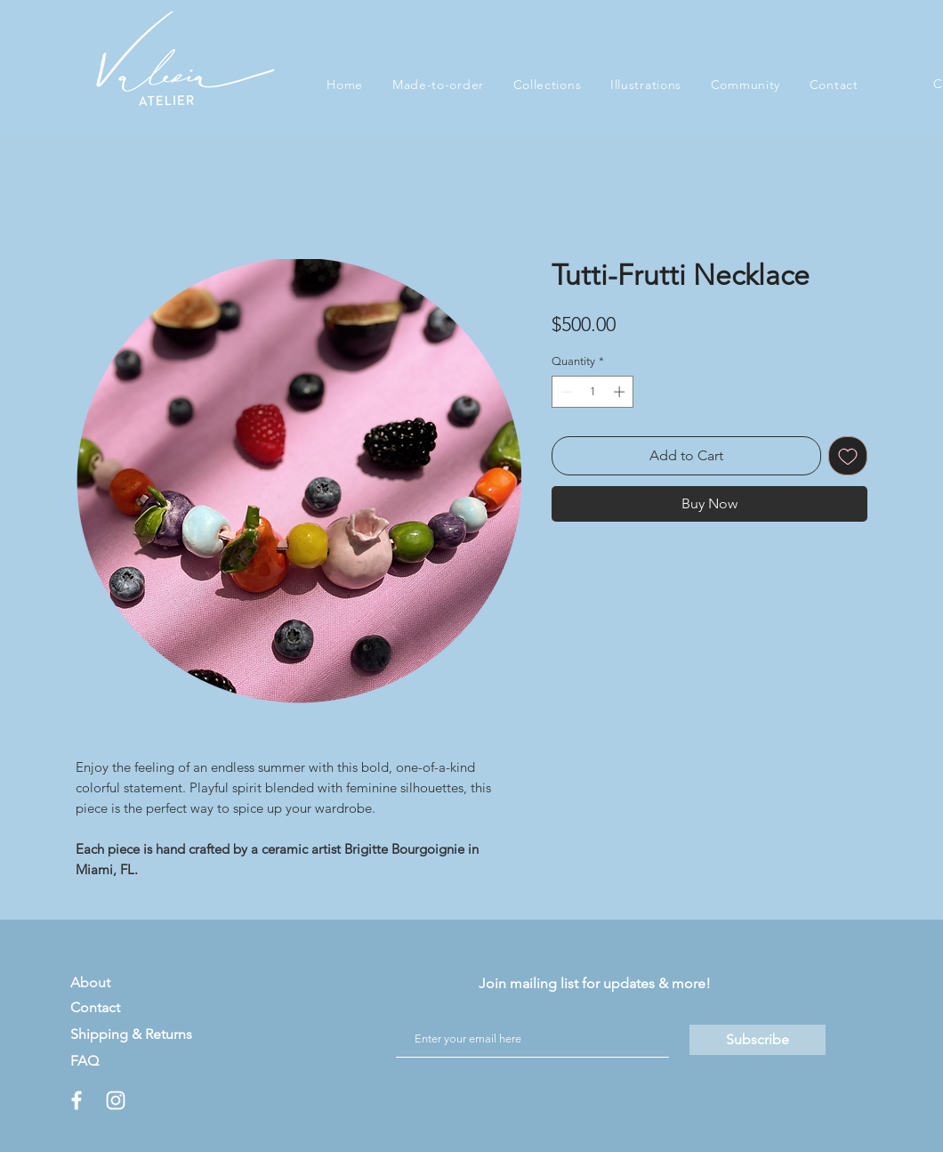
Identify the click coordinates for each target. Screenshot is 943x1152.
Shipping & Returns (131, 1034)
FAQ (84, 1060)
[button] (547, 84)
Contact (95, 1007)
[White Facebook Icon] (76, 1100)
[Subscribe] (757, 1040)
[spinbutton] (593, 392)
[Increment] (621, 392)
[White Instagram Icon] (115, 1100)
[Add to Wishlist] (847, 455)
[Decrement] (565, 392)
